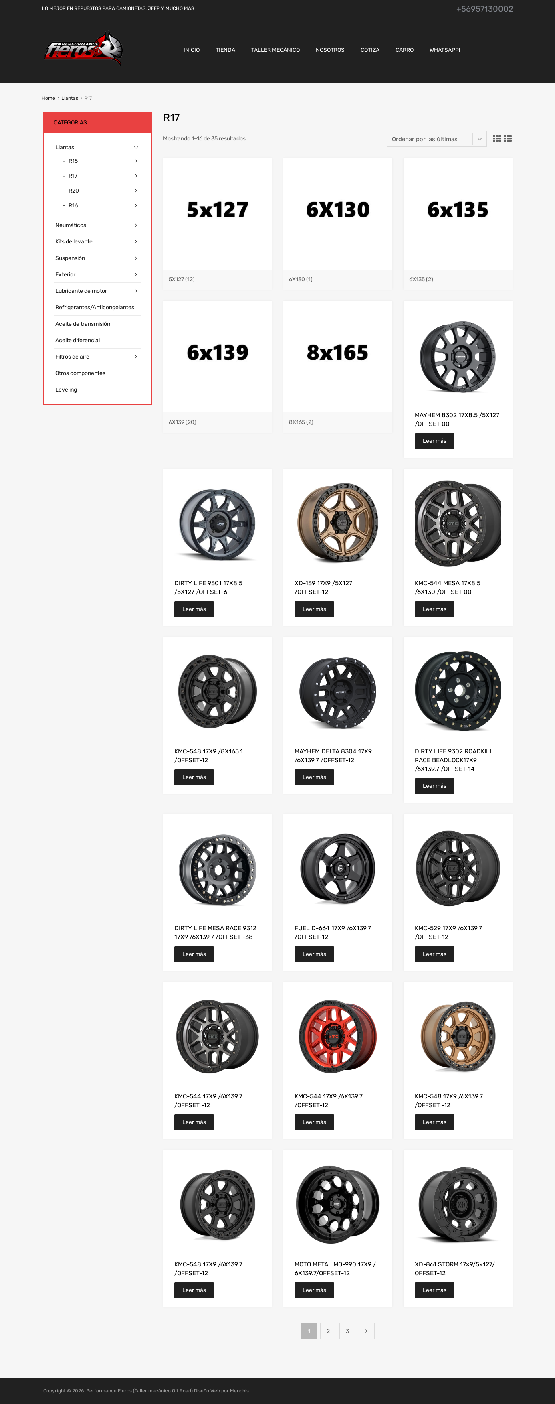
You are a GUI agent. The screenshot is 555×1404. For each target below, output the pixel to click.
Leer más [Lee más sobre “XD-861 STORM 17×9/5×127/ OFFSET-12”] (434, 1290)
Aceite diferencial (77, 340)
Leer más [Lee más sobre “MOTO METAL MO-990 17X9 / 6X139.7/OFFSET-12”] (314, 1290)
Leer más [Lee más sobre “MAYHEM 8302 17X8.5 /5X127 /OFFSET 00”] (434, 441)
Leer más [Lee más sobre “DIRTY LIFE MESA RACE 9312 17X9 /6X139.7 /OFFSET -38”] (194, 954)
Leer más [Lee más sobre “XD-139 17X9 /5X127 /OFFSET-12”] (314, 609)
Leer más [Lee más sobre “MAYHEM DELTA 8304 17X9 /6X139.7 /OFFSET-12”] (314, 777)
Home (48, 98)
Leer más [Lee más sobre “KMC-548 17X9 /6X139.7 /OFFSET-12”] (194, 1290)
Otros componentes (80, 373)
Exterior (65, 274)
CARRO (405, 50)
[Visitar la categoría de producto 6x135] (458, 276)
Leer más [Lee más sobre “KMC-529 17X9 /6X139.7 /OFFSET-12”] (434, 954)
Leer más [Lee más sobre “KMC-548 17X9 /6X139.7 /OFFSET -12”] (434, 1122)
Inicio (192, 50)
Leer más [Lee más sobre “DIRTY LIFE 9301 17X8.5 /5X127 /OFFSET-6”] (194, 609)
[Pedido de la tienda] (437, 139)
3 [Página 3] (347, 1331)
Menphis (239, 1391)
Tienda (225, 50)
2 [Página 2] (328, 1331)
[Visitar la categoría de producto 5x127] (217, 276)
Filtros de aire (72, 356)
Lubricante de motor (81, 291)
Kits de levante (74, 241)
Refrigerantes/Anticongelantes (94, 307)
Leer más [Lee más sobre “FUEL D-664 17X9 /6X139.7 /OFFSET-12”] (314, 954)
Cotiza (370, 50)
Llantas (69, 98)
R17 (73, 175)
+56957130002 (484, 9)
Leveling (66, 389)
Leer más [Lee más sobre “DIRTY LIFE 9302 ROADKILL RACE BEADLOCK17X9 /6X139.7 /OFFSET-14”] (434, 786)
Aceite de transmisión (82, 324)
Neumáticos (70, 225)
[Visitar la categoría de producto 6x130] (337, 276)
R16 (73, 205)
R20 (74, 190)
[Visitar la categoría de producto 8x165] (337, 419)
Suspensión (70, 258)
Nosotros (330, 50)
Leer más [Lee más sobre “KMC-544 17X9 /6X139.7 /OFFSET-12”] (314, 1122)
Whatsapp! (445, 50)
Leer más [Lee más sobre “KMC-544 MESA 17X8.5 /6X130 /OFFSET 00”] (434, 609)
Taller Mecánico (275, 50)
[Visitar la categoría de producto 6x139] (217, 419)
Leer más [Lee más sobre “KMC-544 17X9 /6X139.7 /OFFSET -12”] (194, 1122)
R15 (73, 161)
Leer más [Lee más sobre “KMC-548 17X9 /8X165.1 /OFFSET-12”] (194, 777)
